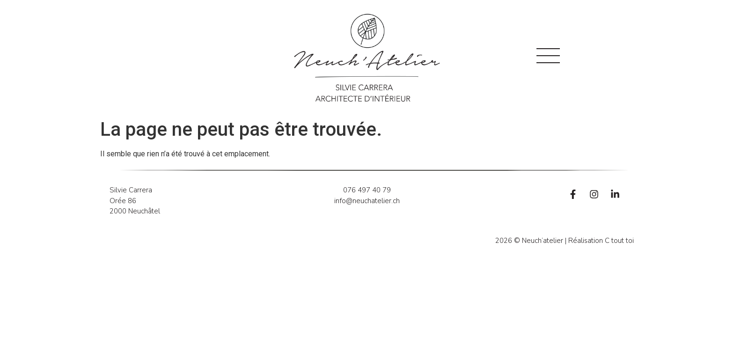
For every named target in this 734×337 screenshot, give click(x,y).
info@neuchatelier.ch (367, 200)
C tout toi (619, 240)
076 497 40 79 (367, 190)
